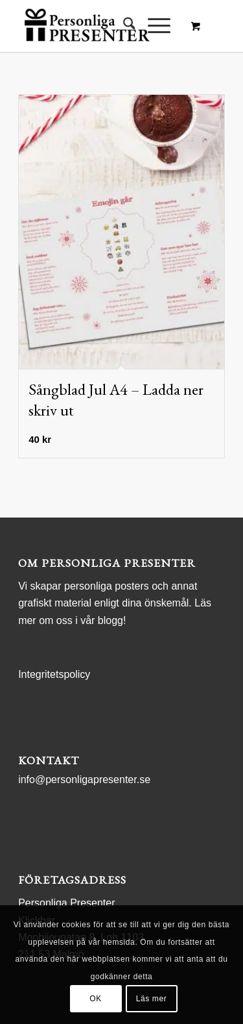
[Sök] (122, 26)
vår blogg (101, 620)
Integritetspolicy (54, 674)
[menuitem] (122, 26)
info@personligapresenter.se (84, 779)
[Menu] (152, 26)
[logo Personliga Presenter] (100, 26)
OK (95, 998)
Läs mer (151, 998)
